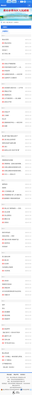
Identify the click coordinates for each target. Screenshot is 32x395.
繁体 (22, 1)
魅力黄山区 (10, 22)
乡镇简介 (16, 22)
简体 (18, 1)
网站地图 (9, 374)
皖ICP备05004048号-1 (16, 387)
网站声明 (16, 374)
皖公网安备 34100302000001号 (10, 389)
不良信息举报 (25, 389)
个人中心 (28, 1)
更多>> (3, 35)
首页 (4, 22)
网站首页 (3, 5)
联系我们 (22, 374)
